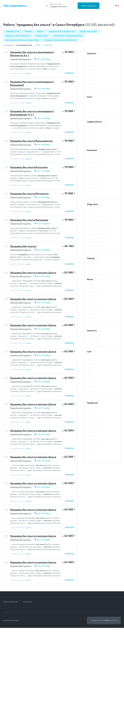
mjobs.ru (90, 377)
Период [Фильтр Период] (90, 260)
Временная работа (94, 345)
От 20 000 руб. (92, 67)
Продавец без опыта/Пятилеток (33, 208)
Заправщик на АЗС (12, 31)
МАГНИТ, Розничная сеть (96, 168)
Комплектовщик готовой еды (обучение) (67, 36)
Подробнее (69, 76)
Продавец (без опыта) (26, 266)
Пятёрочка (91, 161)
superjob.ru (91, 366)
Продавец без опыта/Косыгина (32, 179)
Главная (5, 15)
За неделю (91, 269)
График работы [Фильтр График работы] (94, 123)
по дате (38, 47)
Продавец (28, 31)
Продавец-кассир (41, 36)
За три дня (91, 272)
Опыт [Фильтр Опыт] (89, 99)
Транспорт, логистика (95, 222)
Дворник (40, 31)
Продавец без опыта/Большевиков (35, 151)
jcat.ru (89, 392)
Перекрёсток (92, 164)
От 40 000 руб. (92, 75)
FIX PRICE (90, 172)
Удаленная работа (94, 143)
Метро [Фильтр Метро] (90, 281)
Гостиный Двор (93, 316)
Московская (91, 305)
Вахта (89, 140)
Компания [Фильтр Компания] (92, 152)
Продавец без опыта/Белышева (33, 237)
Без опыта (91, 103)
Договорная (91, 60)
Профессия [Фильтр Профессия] (92, 405)
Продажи (90, 211)
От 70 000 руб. (92, 82)
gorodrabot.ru (92, 384)
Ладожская (91, 286)
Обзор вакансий (10, 690)
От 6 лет (90, 115)
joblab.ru (90, 373)
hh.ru (89, 362)
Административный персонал (98, 236)
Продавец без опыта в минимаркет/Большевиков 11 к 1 (34, 120)
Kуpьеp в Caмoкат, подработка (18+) (62, 31)
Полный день (92, 132)
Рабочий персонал (94, 215)
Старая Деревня (93, 312)
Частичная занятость (95, 341)
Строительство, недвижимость (98, 247)
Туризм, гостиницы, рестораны (98, 218)
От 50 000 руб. (92, 79)
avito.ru (90, 358)
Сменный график (93, 128)
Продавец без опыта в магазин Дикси (32, 296)
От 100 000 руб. (92, 86)
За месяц (90, 265)
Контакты (27, 690)
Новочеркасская (93, 308)
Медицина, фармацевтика (97, 244)
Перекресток (92, 193)
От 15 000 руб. (92, 64)
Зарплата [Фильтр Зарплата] (91, 55)
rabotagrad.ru (92, 388)
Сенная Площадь (93, 297)
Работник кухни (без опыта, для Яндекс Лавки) (22, 41)
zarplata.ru (91, 369)
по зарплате (49, 47)
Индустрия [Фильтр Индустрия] (92, 206)
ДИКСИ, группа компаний (97, 190)
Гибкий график (92, 136)
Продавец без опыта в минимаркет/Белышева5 (28, 88)
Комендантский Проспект (96, 290)
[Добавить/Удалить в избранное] (7, 55)
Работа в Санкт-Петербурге (18, 15)
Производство (92, 226)
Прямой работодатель (95, 157)
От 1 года (90, 107)
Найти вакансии (89, 5)
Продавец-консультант (88, 31)
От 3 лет (90, 111)
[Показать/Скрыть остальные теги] (83, 41)
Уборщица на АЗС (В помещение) (18, 36)
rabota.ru (90, 381)
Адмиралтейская (93, 293)
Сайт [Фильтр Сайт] (89, 353)
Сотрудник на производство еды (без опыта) (60, 41)
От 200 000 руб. (92, 90)
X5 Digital (90, 176)
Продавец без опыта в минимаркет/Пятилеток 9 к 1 (31, 56)
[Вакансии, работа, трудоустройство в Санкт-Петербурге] (15, 5)
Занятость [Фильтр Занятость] (92, 332)
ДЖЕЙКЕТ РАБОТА (93, 179)
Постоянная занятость (95, 337)
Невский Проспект (94, 301)
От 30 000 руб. (92, 71)
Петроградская (92, 320)
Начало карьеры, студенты (97, 240)
